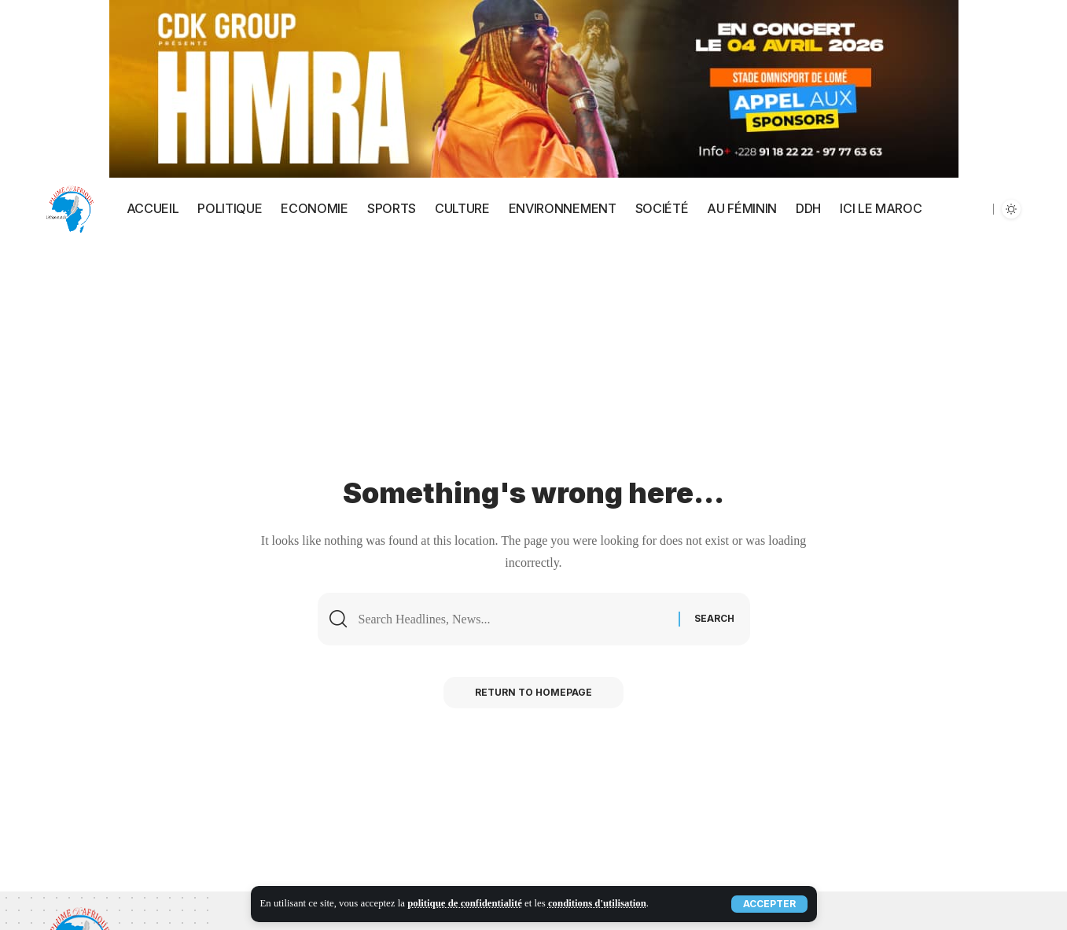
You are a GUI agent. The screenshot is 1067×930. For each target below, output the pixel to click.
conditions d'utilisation (597, 903)
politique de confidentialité (464, 903)
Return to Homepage (533, 692)
